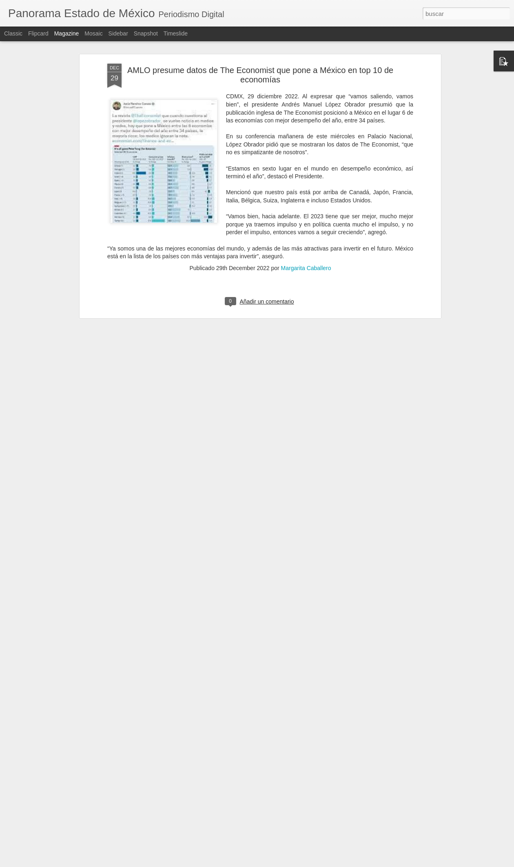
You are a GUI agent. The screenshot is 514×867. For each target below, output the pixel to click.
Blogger (288, 862)
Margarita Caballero (306, 192)
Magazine (66, 33)
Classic (13, 33)
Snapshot (146, 33)
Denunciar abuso (316, 862)
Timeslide (176, 33)
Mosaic (93, 33)
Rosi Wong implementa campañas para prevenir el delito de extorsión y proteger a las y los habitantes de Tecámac (253, 772)
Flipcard (38, 33)
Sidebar (118, 33)
